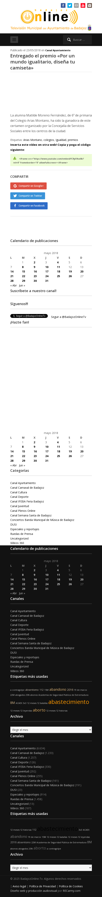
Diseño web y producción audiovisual (33, 891)
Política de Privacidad (42, 886)
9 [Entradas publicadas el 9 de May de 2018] (34, 267)
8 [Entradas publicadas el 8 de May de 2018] (23, 267)
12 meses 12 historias (56, 710)
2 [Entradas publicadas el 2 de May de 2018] (34, 262)
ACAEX (19, 703)
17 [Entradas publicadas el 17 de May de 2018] (46, 271)
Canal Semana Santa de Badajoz (30, 515)
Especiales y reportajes (24, 529)
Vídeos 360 (17, 543)
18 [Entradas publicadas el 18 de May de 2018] (58, 271)
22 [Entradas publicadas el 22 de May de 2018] (23, 276)
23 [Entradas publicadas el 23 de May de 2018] (35, 276)
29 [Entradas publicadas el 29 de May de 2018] (23, 281)
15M (46, 690)
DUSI (13, 524)
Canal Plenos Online (22, 511)
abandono (57, 689)
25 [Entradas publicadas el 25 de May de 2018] (58, 276)
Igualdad (61, 140)
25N (28, 695)
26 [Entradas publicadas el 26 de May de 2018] (70, 276)
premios (73, 140)
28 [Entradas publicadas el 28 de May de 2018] (11, 281)
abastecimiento (68, 702)
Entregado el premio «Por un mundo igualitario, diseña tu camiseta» (42, 61)
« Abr (13, 285)
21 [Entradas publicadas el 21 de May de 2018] (11, 276)
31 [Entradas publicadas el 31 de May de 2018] (46, 281)
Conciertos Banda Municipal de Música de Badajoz (42, 520)
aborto (39, 710)
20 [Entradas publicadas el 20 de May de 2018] (81, 271)
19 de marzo (80, 690)
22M (12, 695)
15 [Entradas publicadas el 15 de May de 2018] (23, 271)
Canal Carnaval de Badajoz (27, 487)
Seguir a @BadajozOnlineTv (68, 317)
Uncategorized (19, 538)
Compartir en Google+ (31, 185)
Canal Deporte (19, 497)
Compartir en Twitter (30, 195)
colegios (49, 140)
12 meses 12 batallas (37, 703)
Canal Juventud (19, 506)
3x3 (24, 703)
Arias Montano (32, 140)
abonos (34, 695)
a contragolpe (17, 690)
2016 (70, 689)
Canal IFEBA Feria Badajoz (27, 501)
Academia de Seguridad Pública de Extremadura (63, 695)
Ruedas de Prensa (21, 534)
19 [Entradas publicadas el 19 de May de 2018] (70, 271)
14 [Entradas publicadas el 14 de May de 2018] (11, 271)
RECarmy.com (71, 891)
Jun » (22, 285)
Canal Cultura (18, 492)
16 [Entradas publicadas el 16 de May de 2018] (35, 271)
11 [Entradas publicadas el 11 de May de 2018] (58, 267)
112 (41, 689)
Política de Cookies (71, 886)
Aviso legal (19, 886)
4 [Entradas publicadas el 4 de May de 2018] (57, 262)
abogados (20, 695)
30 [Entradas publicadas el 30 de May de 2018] (35, 281)
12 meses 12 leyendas (21, 710)
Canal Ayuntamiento (58, 50)
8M (12, 703)
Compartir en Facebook (32, 205)
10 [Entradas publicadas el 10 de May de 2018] (46, 267)
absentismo (32, 689)
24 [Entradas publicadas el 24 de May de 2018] (46, 276)
